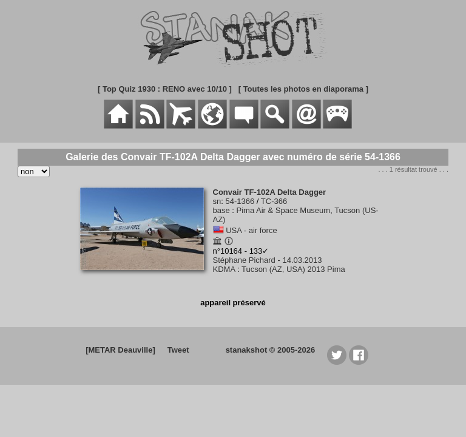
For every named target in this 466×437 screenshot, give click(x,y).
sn (217, 201)
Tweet (178, 349)
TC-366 (274, 201)
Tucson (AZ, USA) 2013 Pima (293, 269)
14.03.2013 (302, 260)
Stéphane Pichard (244, 260)
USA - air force (251, 230)
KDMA (224, 269)
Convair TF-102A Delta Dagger (269, 192)
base (221, 210)
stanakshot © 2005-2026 (271, 349)
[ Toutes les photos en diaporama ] (303, 88)
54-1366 (239, 201)
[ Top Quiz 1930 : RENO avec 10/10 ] (165, 88)
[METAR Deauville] (120, 349)
